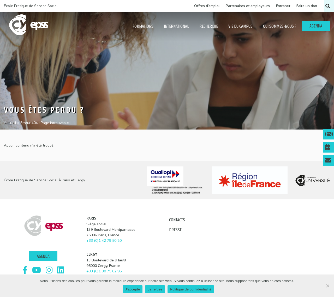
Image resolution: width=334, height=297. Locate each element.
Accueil (10, 122)
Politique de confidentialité (190, 289)
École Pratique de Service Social (31, 5)
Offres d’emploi (206, 5)
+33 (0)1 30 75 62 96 (104, 271)
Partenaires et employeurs (248, 5)
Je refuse (155, 289)
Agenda (43, 256)
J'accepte (132, 289)
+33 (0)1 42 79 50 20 (104, 240)
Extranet (283, 5)
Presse (175, 229)
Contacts (177, 219)
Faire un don (306, 5)
